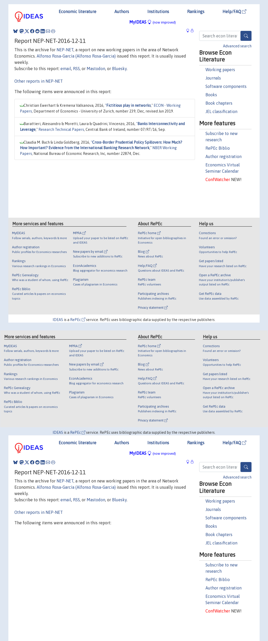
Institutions (158, 11)
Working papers (220, 69)
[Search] (246, 36)
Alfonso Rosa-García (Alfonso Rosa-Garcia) (76, 56)
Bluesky (119, 68)
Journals (213, 78)
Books (211, 94)
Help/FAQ (234, 11)
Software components (226, 86)
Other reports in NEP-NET (38, 81)
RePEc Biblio (217, 148)
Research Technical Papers (61, 129)
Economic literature (77, 11)
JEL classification (221, 111)
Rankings (195, 11)
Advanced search (237, 46)
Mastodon (96, 68)
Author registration (223, 156)
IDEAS (58, 320)
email (65, 68)
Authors (121, 11)
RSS (76, 68)
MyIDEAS (152, 22)
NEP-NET (65, 49)
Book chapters (218, 103)
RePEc (77, 320)
